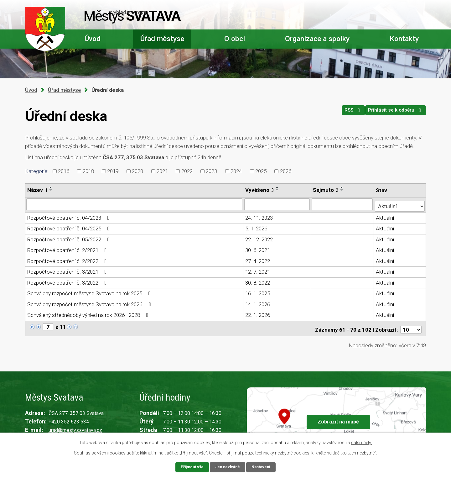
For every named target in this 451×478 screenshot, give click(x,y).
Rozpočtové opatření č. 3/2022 (68, 281)
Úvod (93, 38)
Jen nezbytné (228, 466)
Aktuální (385, 216)
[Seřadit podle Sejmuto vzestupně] (342, 187)
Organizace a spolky (317, 38)
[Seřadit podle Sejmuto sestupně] (342, 190)
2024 (236, 171)
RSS (344, 113)
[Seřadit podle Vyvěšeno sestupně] (277, 190)
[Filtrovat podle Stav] (400, 203)
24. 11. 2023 (259, 216)
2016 (63, 171)
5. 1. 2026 (256, 227)
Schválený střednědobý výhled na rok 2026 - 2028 (89, 313)
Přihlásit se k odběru (393, 113)
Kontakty (404, 38)
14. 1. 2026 (258, 302)
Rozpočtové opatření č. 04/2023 (69, 216)
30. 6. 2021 (258, 248)
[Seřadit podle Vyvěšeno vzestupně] (277, 187)
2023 (211, 171)
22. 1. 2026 (258, 313)
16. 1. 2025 (258, 292)
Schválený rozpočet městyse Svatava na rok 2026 (90, 302)
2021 (162, 171)
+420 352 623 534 (69, 418)
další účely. (361, 441)
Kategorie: (37, 171)
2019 (112, 171)
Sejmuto (326, 190)
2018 (88, 171)
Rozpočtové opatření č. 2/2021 (68, 248)
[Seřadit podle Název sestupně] (51, 190)
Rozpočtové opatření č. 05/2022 (69, 237)
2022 (187, 171)
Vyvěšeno (260, 190)
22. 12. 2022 (259, 237)
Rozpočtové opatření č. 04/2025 (69, 227)
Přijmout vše (190, 466)
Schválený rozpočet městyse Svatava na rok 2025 (90, 292)
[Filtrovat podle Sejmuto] (343, 204)
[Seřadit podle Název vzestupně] (51, 187)
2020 (137, 171)
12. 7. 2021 (258, 270)
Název (37, 190)
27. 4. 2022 (258, 259)
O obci (234, 38)
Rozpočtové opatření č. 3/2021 (68, 270)
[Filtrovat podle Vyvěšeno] (277, 204)
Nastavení (263, 466)
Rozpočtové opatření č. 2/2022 (68, 259)
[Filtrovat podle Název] (134, 204)
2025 (261, 171)
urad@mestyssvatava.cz (75, 426)
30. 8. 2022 (258, 281)
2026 (285, 171)
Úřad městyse (162, 38)
